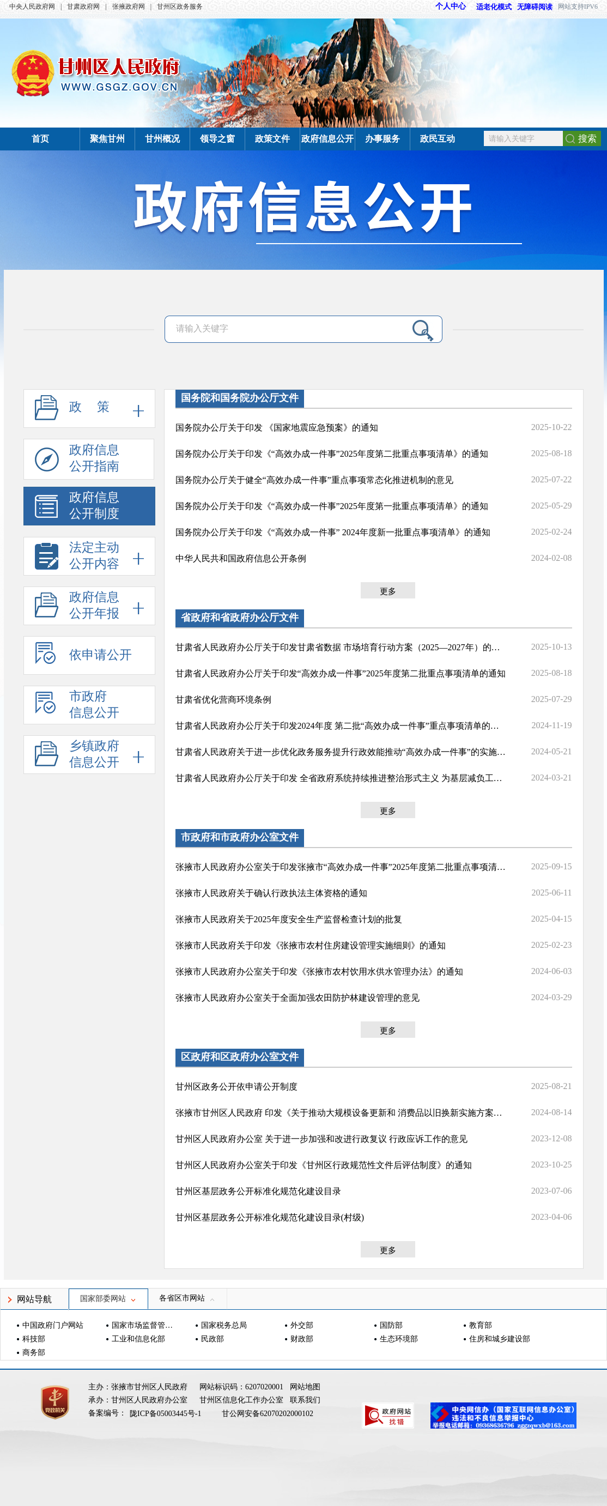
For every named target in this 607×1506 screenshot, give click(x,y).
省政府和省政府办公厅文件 (240, 617)
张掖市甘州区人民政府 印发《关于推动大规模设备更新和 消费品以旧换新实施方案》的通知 (341, 1112)
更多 (388, 591)
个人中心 (450, 6)
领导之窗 (217, 138)
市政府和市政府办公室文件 (240, 837)
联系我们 (305, 1400)
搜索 (587, 139)
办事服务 (382, 138)
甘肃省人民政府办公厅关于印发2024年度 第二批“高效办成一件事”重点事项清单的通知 (341, 725)
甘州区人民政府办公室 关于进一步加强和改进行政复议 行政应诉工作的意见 (321, 1139)
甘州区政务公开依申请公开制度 (236, 1086)
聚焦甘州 (107, 138)
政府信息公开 (327, 138)
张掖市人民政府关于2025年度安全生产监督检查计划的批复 (288, 919)
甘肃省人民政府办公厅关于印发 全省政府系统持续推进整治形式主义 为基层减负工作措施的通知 (341, 778)
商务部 (33, 1352)
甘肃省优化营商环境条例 (223, 699)
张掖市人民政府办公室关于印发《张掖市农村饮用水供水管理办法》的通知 (319, 971)
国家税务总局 (224, 1325)
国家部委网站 (108, 1298)
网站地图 (305, 1387)
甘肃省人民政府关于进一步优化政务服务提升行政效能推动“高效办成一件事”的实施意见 (341, 752)
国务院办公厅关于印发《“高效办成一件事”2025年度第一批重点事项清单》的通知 (331, 506)
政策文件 (272, 138)
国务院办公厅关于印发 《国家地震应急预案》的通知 (276, 427)
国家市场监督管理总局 (143, 1325)
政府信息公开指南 (77, 461)
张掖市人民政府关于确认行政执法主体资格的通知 (271, 893)
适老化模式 (489, 7)
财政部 (301, 1339)
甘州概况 (162, 138)
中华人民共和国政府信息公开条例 (240, 558)
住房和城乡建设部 (499, 1339)
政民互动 (437, 138)
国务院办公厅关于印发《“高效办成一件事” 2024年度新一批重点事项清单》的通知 (332, 532)
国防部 (391, 1325)
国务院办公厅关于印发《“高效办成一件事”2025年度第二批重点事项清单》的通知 (331, 453)
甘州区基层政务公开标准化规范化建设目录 (258, 1191)
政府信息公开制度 (77, 508)
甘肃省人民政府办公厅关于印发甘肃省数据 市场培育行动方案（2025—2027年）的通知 (341, 647)
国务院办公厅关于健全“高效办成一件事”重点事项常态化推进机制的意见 (314, 480)
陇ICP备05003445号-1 (166, 1414)
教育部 (480, 1325)
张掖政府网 (128, 6)
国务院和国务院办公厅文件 (240, 397)
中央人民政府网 (32, 6)
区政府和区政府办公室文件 (240, 1056)
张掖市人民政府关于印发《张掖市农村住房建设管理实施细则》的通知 (310, 945)
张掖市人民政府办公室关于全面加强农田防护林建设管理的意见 (297, 997)
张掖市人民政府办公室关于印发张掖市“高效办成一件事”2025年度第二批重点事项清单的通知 (341, 867)
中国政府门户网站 (52, 1325)
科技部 (33, 1339)
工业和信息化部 (138, 1339)
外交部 (301, 1325)
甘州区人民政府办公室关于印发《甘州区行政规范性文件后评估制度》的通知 (323, 1165)
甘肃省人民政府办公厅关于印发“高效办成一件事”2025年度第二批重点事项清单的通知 (340, 673)
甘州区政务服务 (180, 6)
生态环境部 (399, 1339)
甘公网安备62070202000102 (267, 1414)
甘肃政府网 (83, 6)
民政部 (212, 1339)
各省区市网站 (187, 1298)
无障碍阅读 (535, 7)
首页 (40, 138)
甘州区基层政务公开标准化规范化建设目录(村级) (270, 1217)
